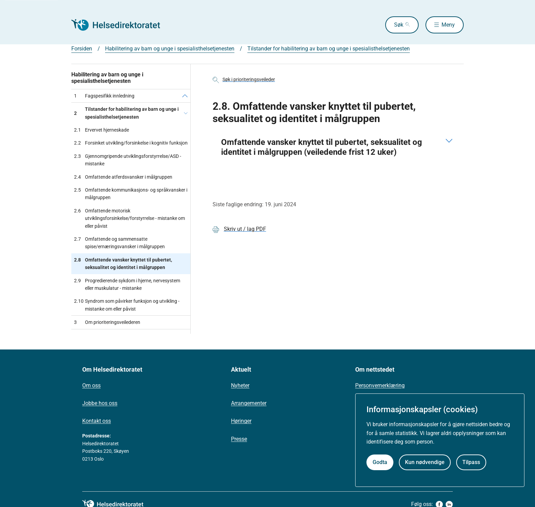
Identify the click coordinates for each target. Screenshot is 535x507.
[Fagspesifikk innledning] (184, 96)
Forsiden (81, 48)
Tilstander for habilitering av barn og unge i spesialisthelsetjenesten (328, 48)
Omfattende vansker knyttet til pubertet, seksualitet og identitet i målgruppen (123, 263)
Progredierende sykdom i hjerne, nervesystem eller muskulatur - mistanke (127, 284)
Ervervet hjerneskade (101, 130)
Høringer (241, 421)
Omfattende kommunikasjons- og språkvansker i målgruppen (130, 194)
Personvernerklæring (380, 385)
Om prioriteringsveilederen (107, 322)
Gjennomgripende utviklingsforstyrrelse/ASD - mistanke (127, 160)
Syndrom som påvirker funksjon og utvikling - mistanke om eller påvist (126, 305)
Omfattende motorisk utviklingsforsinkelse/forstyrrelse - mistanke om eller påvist (129, 218)
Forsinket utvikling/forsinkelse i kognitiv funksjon (131, 143)
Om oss (91, 385)
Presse (239, 439)
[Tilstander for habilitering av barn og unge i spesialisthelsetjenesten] (185, 113)
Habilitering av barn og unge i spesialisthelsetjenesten (169, 48)
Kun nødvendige (425, 462)
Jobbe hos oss (99, 403)
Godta (380, 462)
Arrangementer (248, 403)
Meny (448, 24)
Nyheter (240, 385)
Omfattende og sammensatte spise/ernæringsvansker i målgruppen (119, 243)
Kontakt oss (96, 421)
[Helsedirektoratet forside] (120, 25)
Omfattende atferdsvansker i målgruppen (123, 177)
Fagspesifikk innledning (104, 96)
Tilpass (471, 462)
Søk (398, 24)
